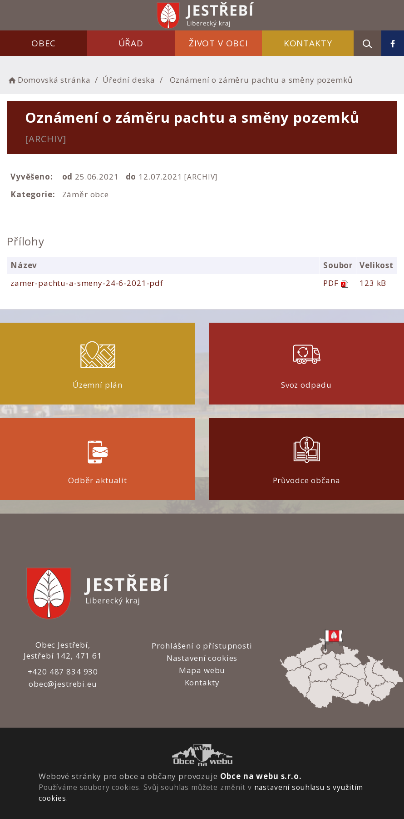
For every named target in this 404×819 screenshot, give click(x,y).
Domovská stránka (48, 80)
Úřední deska (129, 80)
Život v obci (218, 43)
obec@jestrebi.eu (63, 684)
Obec (43, 43)
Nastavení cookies (202, 658)
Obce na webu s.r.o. (261, 776)
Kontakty (308, 43)
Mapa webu (202, 670)
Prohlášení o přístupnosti (202, 645)
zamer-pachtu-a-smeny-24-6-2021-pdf (86, 283)
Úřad (130, 43)
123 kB (373, 283)
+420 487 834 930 (63, 671)
